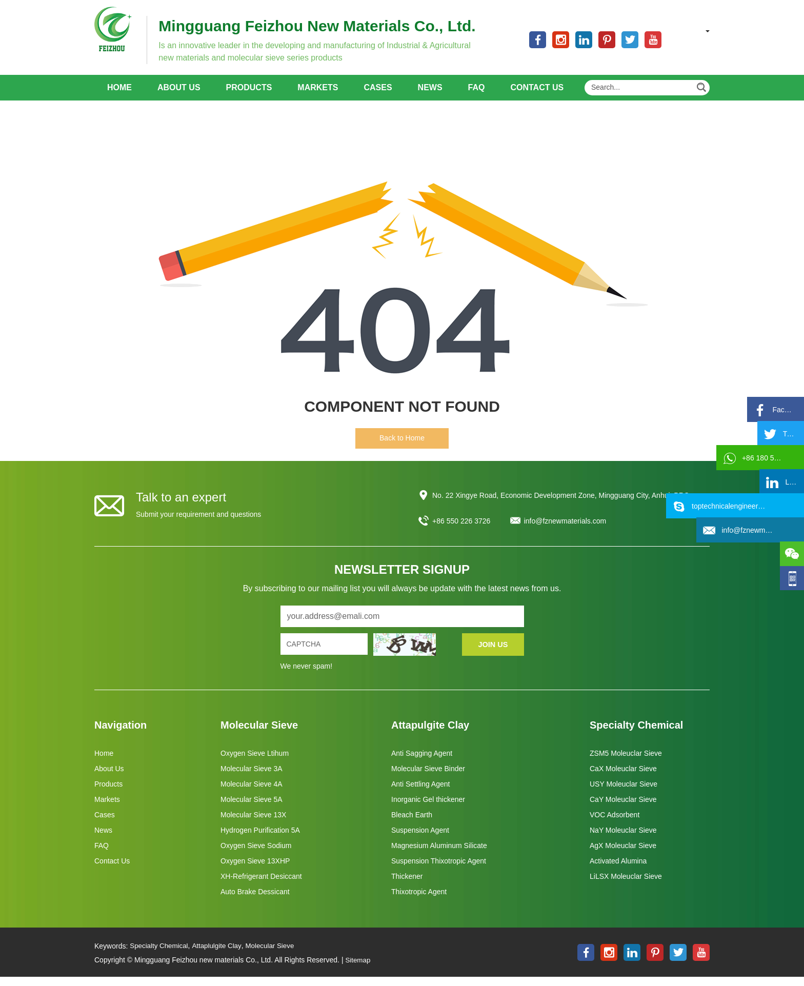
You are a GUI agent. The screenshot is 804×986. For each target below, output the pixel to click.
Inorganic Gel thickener (428, 809)
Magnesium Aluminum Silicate (439, 855)
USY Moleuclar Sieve (623, 794)
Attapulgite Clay (430, 734)
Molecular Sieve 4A (251, 794)
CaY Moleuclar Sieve (623, 809)
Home (119, 97)
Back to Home (402, 448)
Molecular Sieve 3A (251, 778)
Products (249, 97)
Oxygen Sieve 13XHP (255, 871)
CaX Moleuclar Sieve (623, 778)
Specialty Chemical (636, 734)
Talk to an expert (181, 507)
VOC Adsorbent (614, 824)
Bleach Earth (411, 824)
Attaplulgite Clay (221, 956)
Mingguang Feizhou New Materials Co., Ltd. (335, 25)
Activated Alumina (618, 871)
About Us (178, 97)
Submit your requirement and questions (198, 524)
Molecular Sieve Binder (428, 778)
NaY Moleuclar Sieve (623, 840)
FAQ (476, 97)
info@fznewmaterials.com (565, 531)
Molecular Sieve (259, 734)
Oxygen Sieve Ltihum (254, 763)
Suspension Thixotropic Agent (438, 871)
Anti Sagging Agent (421, 763)
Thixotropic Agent (419, 901)
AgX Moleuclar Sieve (623, 855)
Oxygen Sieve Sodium (256, 855)
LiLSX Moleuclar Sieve (626, 886)
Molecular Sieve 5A (251, 809)
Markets (317, 97)
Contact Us (537, 97)
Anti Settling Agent (420, 794)
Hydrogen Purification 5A (260, 840)
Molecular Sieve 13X (253, 824)
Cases (378, 97)
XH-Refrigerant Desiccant (261, 886)
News (430, 97)
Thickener (407, 886)
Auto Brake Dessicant (255, 901)
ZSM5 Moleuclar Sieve (626, 763)
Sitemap (358, 969)
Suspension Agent (420, 840)
